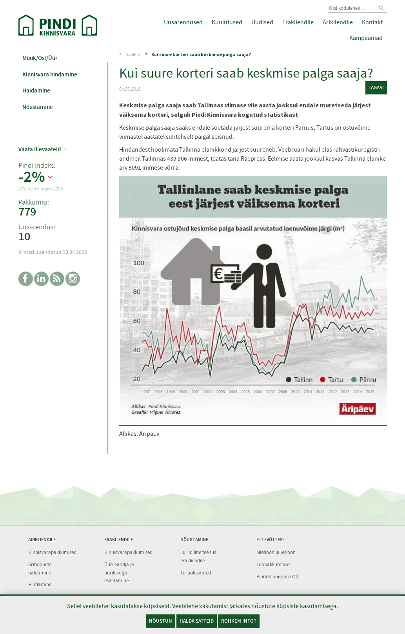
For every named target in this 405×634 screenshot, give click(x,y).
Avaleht (133, 54)
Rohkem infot (238, 621)
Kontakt (372, 22)
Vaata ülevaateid (39, 149)
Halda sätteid (197, 621)
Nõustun (160, 621)
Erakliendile (298, 22)
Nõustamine (37, 107)
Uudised (262, 22)
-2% (31, 177)
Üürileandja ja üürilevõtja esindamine (119, 572)
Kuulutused (227, 22)
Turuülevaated (195, 572)
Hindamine (39, 584)
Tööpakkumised (273, 564)
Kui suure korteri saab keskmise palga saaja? (201, 54)
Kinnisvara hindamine (49, 74)
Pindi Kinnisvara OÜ (277, 576)
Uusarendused (183, 22)
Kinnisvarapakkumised (52, 552)
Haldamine (36, 90)
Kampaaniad (366, 38)
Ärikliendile (338, 22)
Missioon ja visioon (276, 552)
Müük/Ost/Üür (40, 58)
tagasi (376, 87)
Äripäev (149, 434)
